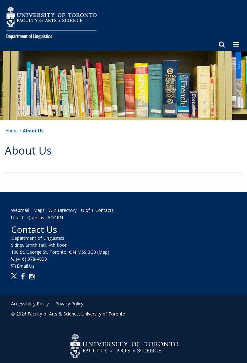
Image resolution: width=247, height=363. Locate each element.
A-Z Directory (63, 210)
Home (11, 131)
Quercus (35, 217)
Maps (39, 210)
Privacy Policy (69, 304)
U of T (17, 217)
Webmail (20, 210)
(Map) (103, 252)
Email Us (26, 266)
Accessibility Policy (30, 304)
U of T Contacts (97, 210)
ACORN (55, 217)
